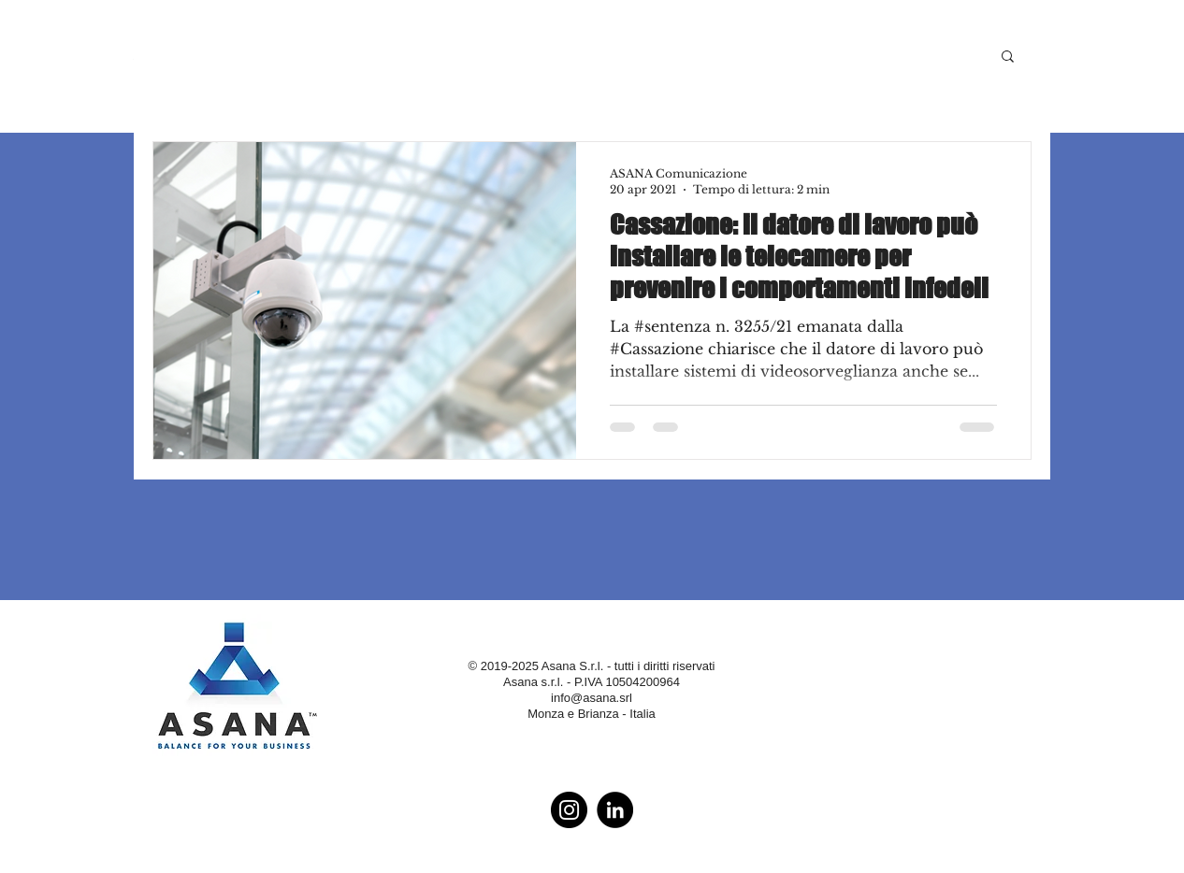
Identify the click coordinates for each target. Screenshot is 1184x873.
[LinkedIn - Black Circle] (615, 810)
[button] (1008, 57)
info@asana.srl (591, 698)
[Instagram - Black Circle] (569, 810)
